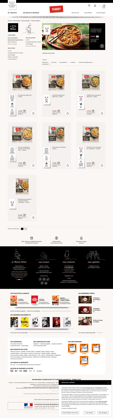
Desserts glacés (50, 355)
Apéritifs (23, 351)
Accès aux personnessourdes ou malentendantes (69, 281)
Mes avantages (100, 12)
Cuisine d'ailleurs (12, 59)
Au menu (12, 364)
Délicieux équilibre (13, 57)
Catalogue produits (50, 382)
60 (25, 229)
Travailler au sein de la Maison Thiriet (94, 266)
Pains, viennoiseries (15, 357)
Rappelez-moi (69, 276)
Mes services (75, 12)
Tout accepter (103, 412)
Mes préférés (88, 12)
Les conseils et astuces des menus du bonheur (29, 364)
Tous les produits (13, 38)
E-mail (69, 278)
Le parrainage (24, 345)
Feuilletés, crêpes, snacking (43, 351)
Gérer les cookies (103, 401)
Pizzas (52, 351)
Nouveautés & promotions (15, 40)
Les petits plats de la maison (15, 53)
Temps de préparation (85, 62)
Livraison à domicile (56, 343)
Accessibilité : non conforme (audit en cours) (39, 384)
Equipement (63, 62)
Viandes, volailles (45, 353)
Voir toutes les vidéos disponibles (86, 332)
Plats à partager (25, 20)
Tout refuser (89, 412)
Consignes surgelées (45, 343)
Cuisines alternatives (26, 357)
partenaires (99, 387)
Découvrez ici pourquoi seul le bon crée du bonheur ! (19, 267)
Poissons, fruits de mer (34, 353)
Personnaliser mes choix (70, 412)
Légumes (53, 353)
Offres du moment (15, 351)
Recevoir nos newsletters (33, 311)
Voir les (53, 62)
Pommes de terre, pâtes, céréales (19, 355)
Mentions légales (41, 382)
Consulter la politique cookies (69, 408)
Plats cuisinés (16, 20)
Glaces (43, 355)
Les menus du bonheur (31, 13)
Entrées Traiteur (30, 351)
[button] (95, 6)
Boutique (54, 357)
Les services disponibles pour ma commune (24, 382)
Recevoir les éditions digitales (17, 311)
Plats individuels (12, 42)
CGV (36, 382)
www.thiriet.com (88, 387)
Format (73, 62)
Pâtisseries (57, 355)
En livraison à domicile (16, 343)
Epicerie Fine (36, 357)
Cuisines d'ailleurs (35, 20)
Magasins (35, 343)
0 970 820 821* (68, 268)
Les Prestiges (11, 55)
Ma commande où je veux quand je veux (44, 271)
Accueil (10, 20)
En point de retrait (15, 345)
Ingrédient (45, 64)
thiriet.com (11, 382)
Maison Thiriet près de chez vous (44, 266)
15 (22, 229)
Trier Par (45, 62)
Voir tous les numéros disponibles (19, 332)
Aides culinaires (32, 355)
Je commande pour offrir (39, 345)
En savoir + (39, 370)
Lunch (9, 50)
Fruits (39, 355)
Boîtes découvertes (46, 357)
